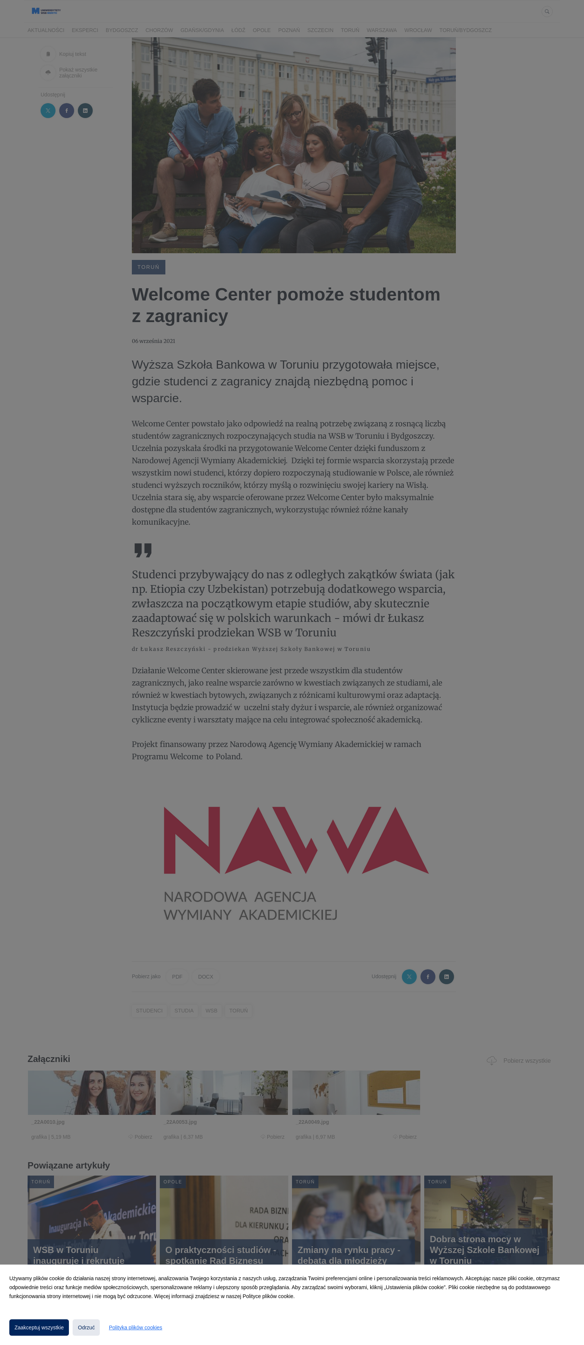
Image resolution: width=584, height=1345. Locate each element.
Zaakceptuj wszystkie (39, 1327)
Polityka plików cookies (135, 1327)
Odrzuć (86, 1327)
